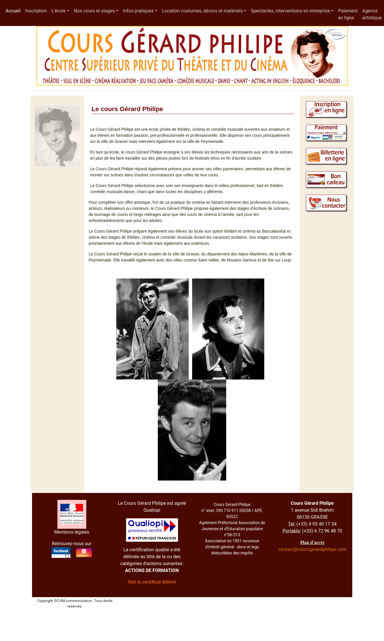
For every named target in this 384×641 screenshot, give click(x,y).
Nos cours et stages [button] (94, 11)
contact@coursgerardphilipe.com (312, 549)
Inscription (36, 11)
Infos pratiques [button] (138, 11)
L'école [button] (58, 11)
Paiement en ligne (348, 14)
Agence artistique (372, 14)
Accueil (14, 10)
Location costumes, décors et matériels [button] (202, 11)
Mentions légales (71, 532)
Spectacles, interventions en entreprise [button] (290, 11)
